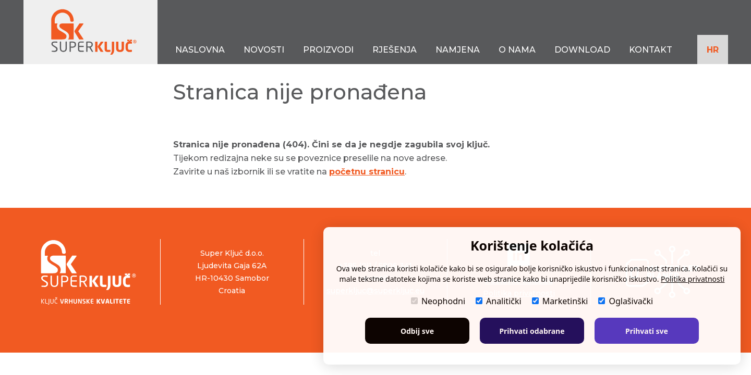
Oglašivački (625, 301)
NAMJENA (457, 50)
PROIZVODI (328, 50)
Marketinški (560, 301)
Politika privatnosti (692, 279)
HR (713, 50)
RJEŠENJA (394, 50)
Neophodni (438, 301)
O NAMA (517, 50)
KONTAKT (650, 50)
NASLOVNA (200, 50)
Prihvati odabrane (531, 331)
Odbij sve (417, 331)
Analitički (499, 301)
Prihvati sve (646, 331)
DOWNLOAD (582, 50)
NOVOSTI (264, 50)
